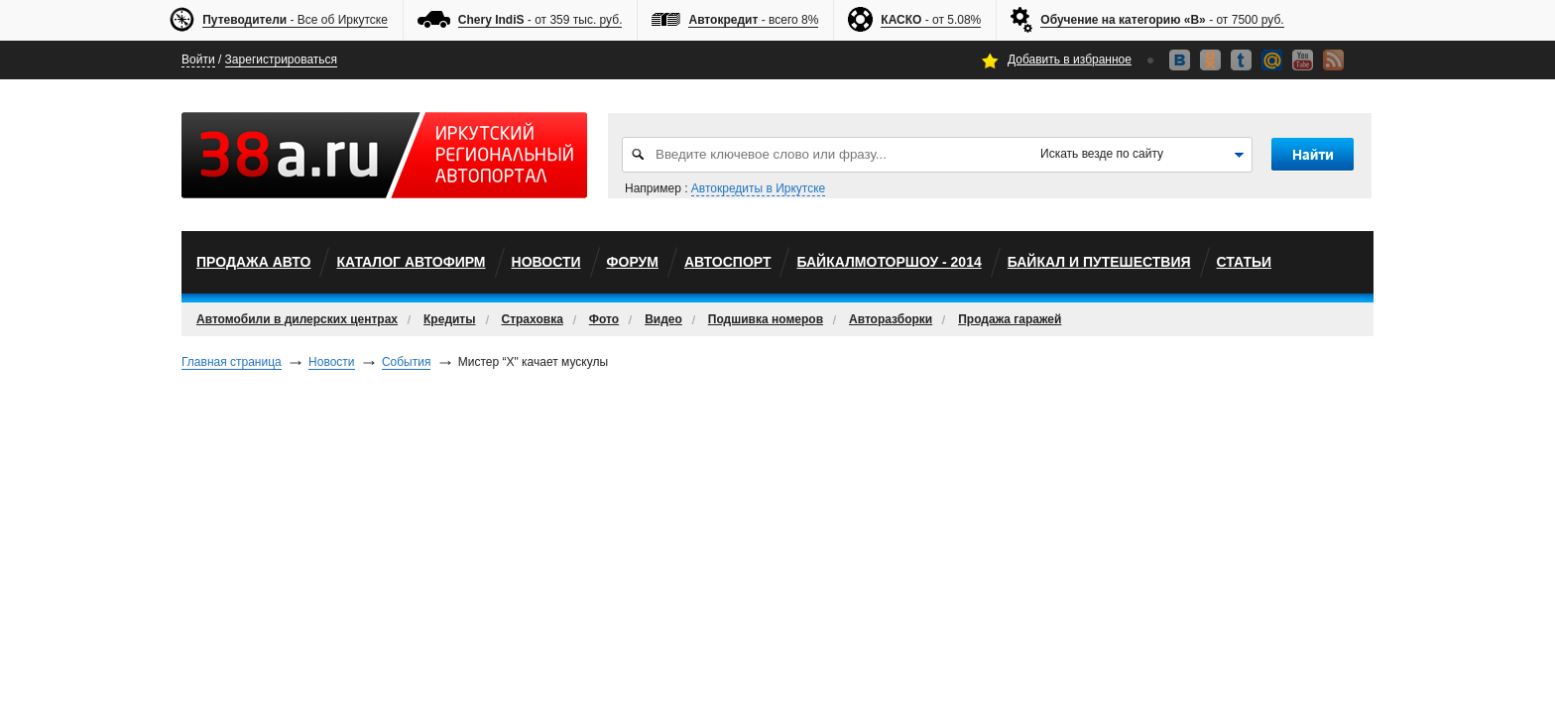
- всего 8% (753, 20)
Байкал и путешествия (1099, 262)
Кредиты (449, 319)
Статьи (1244, 262)
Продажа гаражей (1009, 319)
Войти (198, 59)
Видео (663, 319)
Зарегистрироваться (281, 59)
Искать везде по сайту (1101, 154)
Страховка (532, 319)
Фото (604, 319)
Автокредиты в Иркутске (758, 188)
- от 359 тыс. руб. (540, 20)
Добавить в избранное (1070, 59)
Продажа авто (253, 262)
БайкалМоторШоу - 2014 (888, 262)
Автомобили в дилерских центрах (297, 319)
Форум (632, 262)
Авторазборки (890, 319)
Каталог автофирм (410, 262)
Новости (546, 262)
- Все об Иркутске (295, 20)
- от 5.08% (931, 20)
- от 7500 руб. (1161, 20)
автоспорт (728, 262)
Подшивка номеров (765, 319)
